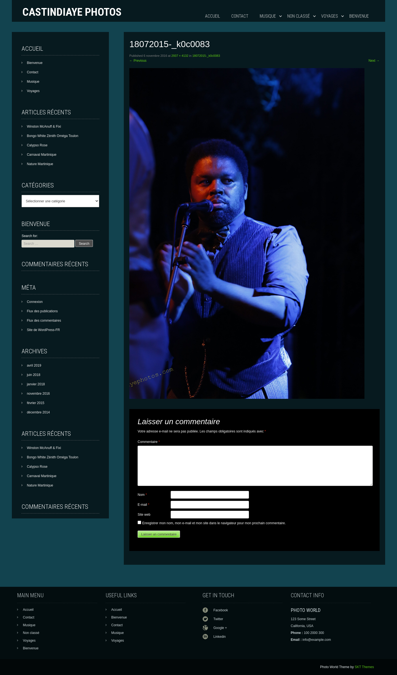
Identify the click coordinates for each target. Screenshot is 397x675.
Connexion (34, 302)
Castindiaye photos (72, 12)
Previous (137, 61)
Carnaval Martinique (41, 155)
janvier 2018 (36, 384)
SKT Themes (364, 667)
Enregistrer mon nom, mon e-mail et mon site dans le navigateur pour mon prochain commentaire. (214, 523)
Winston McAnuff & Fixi (44, 126)
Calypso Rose (37, 145)
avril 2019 (34, 365)
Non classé (298, 16)
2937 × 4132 (179, 55)
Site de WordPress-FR (43, 330)
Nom (142, 495)
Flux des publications (42, 311)
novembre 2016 (38, 394)
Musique (268, 16)
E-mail (143, 505)
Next (374, 61)
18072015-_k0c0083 (206, 55)
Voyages (329, 16)
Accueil (212, 16)
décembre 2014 (38, 412)
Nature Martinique (40, 164)
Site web (144, 515)
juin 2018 (33, 375)
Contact (239, 16)
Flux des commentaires (44, 320)
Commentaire (149, 442)
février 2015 (35, 403)
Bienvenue (359, 16)
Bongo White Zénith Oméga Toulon (52, 136)
